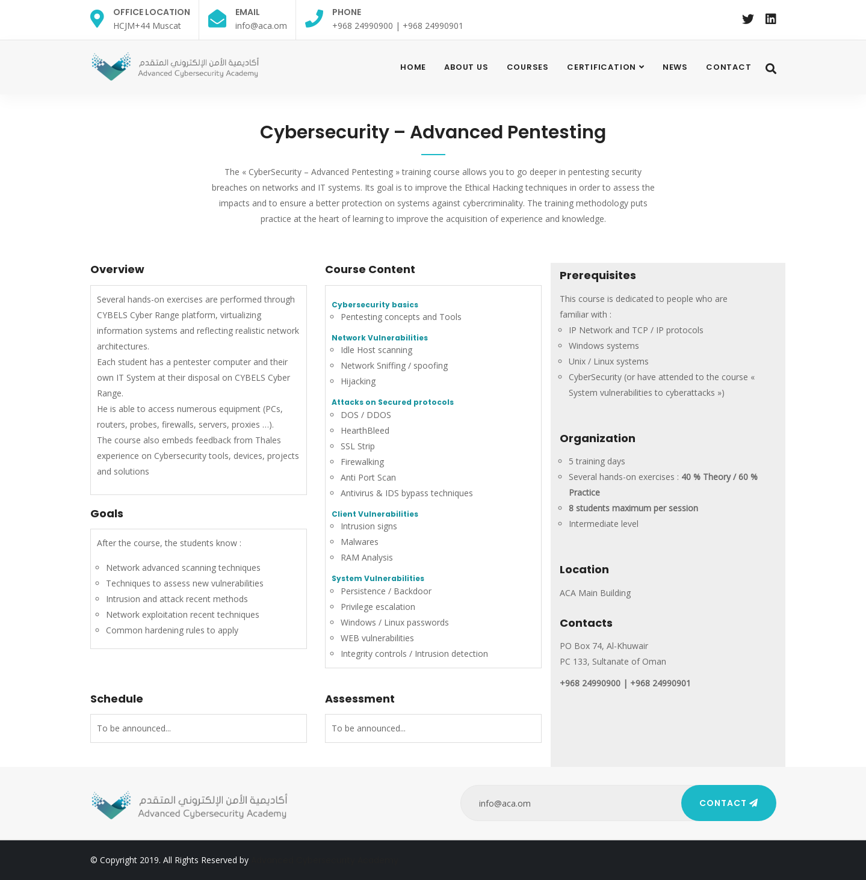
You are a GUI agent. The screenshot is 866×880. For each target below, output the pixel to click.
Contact (728, 803)
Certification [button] (601, 67)
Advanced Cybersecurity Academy (324, 860)
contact (728, 67)
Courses (528, 67)
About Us (466, 67)
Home (413, 67)
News (675, 67)
